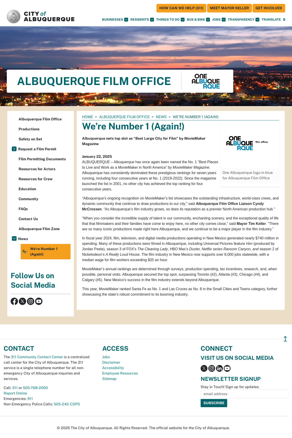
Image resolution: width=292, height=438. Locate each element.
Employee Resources (120, 373)
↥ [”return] (285, 339)
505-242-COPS (67, 404)
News (161, 117)
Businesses (115, 20)
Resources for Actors (37, 169)
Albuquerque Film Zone (39, 229)
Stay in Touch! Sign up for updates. (230, 387)
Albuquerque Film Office (124, 117)
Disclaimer (111, 362)
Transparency (243, 20)
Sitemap (109, 379)
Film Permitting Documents (42, 159)
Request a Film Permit (37, 149)
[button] (271, 19)
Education (27, 189)
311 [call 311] (15, 388)
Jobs (219, 20)
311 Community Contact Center (37, 357)
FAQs (23, 209)
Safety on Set (30, 139)
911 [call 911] (30, 399)
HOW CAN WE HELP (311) (181, 8)
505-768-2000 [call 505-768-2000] (35, 388)
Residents (142, 20)
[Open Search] (284, 19)
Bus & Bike (198, 20)
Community (28, 199)
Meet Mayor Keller (229, 8)
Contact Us (28, 219)
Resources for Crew (36, 179)
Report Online (15, 393)
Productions (29, 129)
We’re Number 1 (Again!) (40, 251)
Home (87, 117)
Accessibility (113, 368)
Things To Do (170, 20)
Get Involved (269, 8)
